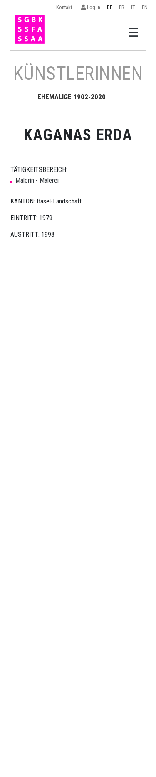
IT (133, 7)
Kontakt (65, 7)
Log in (90, 7)
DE (109, 7)
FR (121, 7)
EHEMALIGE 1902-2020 (71, 97)
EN (145, 7)
